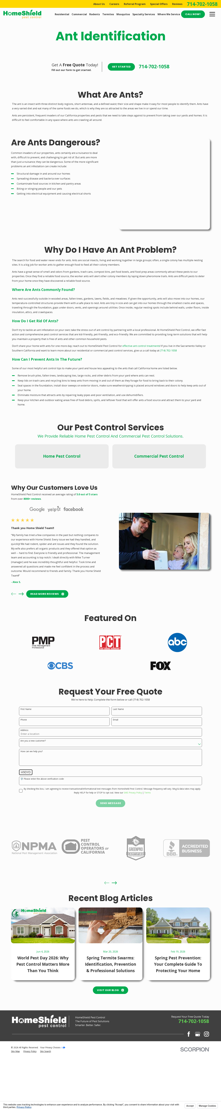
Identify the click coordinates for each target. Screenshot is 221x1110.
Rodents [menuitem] (94, 14)
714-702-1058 (202, 4)
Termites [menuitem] (108, 14)
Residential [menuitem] (62, 14)
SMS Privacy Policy (133, 817)
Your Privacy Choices (52, 1066)
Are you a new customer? (33, 765)
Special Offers (159, 4)
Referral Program (135, 4)
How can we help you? (31, 776)
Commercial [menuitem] (79, 14)
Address (24, 755)
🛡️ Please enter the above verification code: (42, 803)
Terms (147, 817)
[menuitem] (15, 1070)
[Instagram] (206, 1053)
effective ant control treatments (141, 313)
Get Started (121, 66)
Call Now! (193, 14)
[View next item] (20, 612)
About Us (99, 4)
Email (115, 744)
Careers (114, 4)
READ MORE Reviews (46, 613)
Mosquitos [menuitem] (123, 14)
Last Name (118, 733)
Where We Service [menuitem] (168, 14)
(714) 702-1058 (168, 318)
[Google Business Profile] (197, 1053)
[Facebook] (188, 1053)
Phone (23, 744)
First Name (25, 733)
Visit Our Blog (110, 1009)
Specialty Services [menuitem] (143, 14)
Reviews (177, 4)
